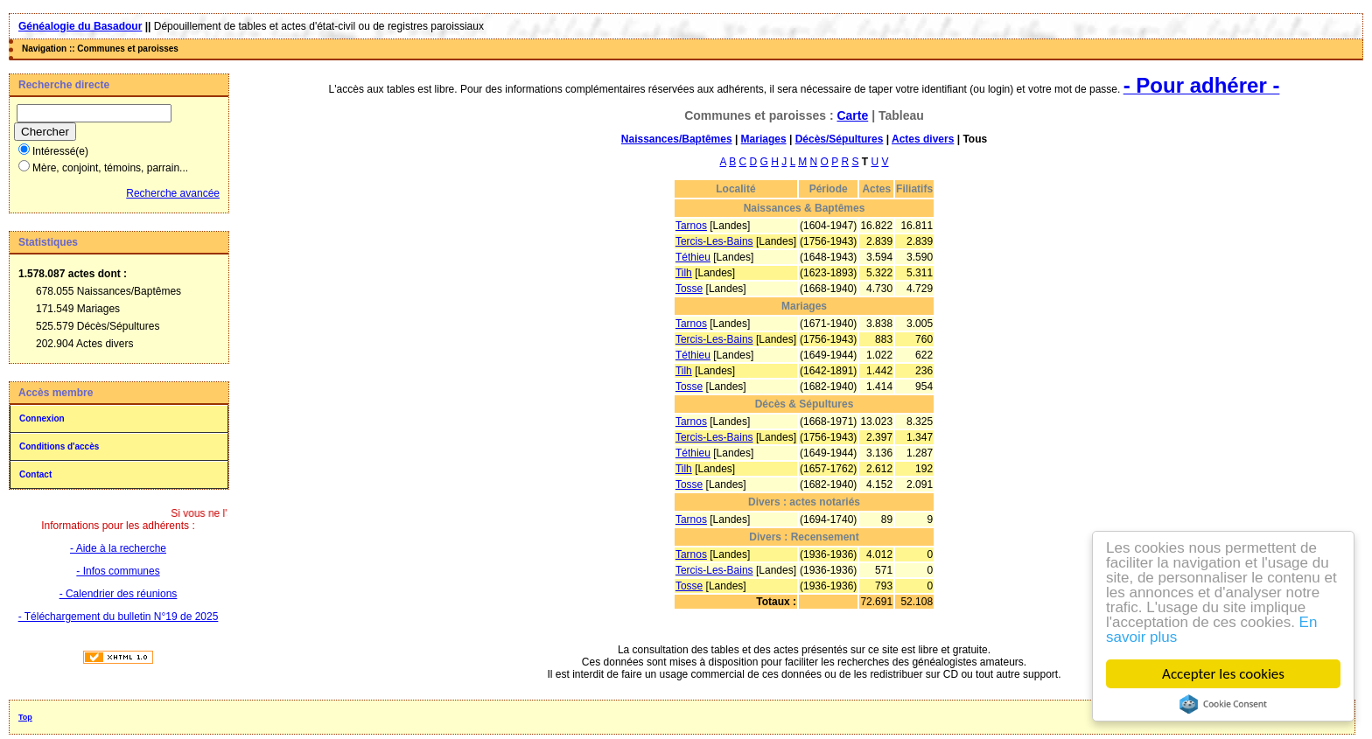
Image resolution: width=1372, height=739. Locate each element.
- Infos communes (117, 571)
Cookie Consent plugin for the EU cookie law (1223, 704)
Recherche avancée (173, 193)
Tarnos (691, 226)
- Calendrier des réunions (119, 594)
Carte (852, 115)
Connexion (42, 418)
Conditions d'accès (59, 446)
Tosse (689, 288)
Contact (35, 474)
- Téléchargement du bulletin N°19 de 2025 (118, 616)
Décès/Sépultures (839, 139)
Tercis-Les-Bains (714, 241)
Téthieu (693, 257)
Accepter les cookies (1223, 674)
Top (25, 717)
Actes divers (923, 139)
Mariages (764, 139)
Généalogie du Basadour (80, 26)
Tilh (684, 273)
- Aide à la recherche (118, 548)
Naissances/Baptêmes (676, 139)
